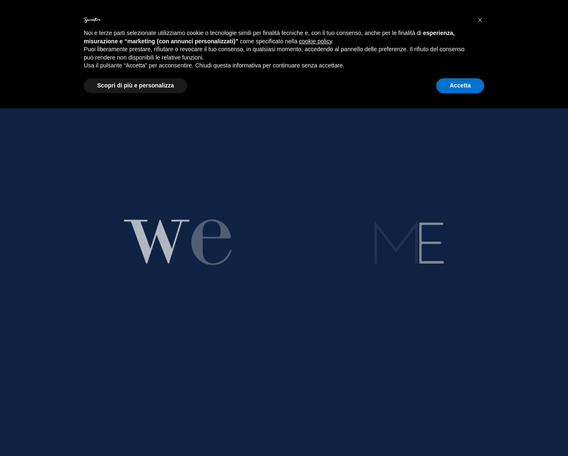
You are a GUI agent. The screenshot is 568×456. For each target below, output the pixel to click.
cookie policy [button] (315, 41)
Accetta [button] (460, 85)
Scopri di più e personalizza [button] (135, 85)
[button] (480, 20)
